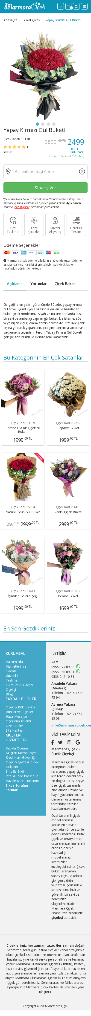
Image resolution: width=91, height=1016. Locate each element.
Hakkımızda (14, 661)
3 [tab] (48, 124)
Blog (9, 694)
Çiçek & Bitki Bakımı (20, 707)
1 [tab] (37, 124)
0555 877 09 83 (62, 667)
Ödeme (11, 671)
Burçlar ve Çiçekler (19, 712)
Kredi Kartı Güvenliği (20, 757)
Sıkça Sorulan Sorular (17, 787)
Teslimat (12, 680)
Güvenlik (12, 675)
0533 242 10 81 (62, 676)
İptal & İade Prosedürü (22, 776)
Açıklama (15, 283)
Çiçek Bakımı (65, 283)
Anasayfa (10, 20)
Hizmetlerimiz (16, 666)
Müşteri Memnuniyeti (21, 753)
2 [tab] (42, 124)
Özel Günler (14, 725)
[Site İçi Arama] (76, 6)
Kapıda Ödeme (17, 748)
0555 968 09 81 (62, 672)
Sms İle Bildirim (17, 771)
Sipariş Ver (45, 187)
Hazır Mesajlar (16, 716)
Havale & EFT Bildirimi (22, 780)
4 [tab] (54, 124)
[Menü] (84, 6)
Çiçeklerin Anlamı (18, 721)
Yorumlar (38, 283)
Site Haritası (14, 730)
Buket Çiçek (31, 20)
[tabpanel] (45, 74)
